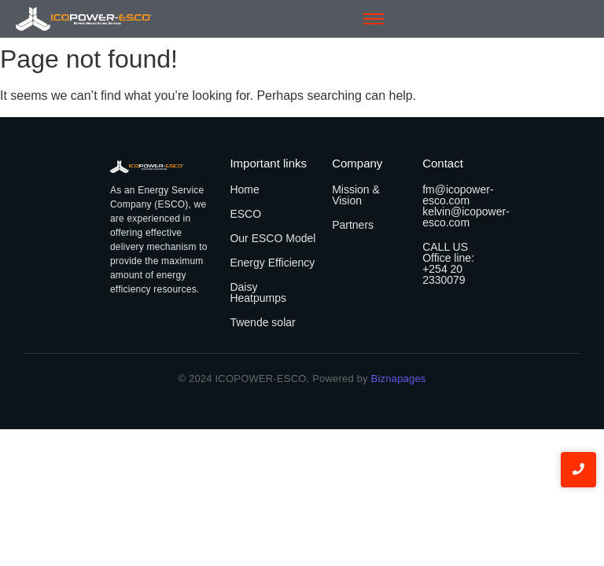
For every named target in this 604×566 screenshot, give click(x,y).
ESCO (245, 214)
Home (244, 189)
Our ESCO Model (272, 238)
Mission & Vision (356, 195)
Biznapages (397, 378)
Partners (353, 225)
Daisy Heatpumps (258, 292)
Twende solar (262, 322)
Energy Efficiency (272, 262)
